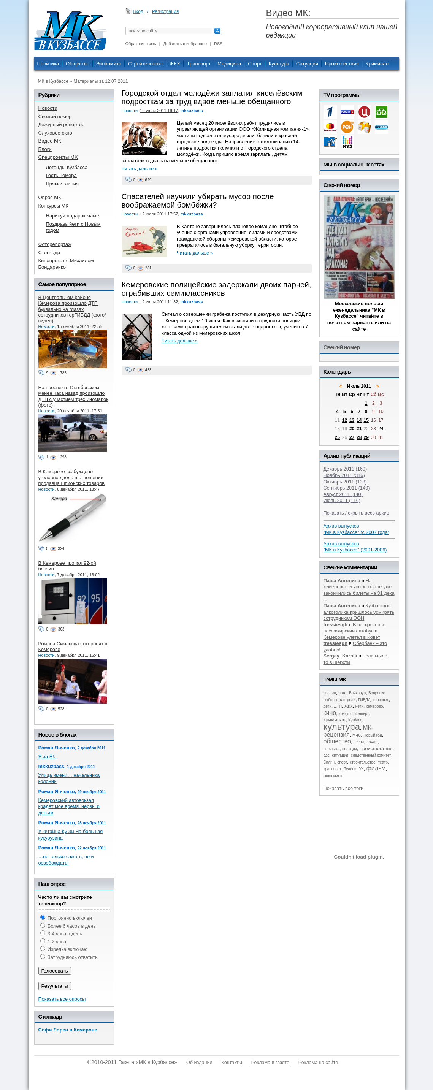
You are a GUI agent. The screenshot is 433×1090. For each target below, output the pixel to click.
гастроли (347, 700)
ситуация (340, 755)
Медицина (229, 64)
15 (365, 420)
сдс (327, 755)
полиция (349, 749)
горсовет (381, 700)
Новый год (372, 735)
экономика (333, 776)
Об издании (199, 1062)
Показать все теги (344, 788)
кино (330, 713)
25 (337, 437)
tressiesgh (336, 624)
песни (359, 742)
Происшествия (342, 64)
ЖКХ (175, 64)
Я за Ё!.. (47, 756)
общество (337, 741)
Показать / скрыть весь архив (356, 513)
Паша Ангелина (342, 580)
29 (365, 437)
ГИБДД (364, 700)
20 (351, 428)
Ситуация (307, 64)
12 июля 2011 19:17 (159, 110)
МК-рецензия (349, 731)
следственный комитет (371, 755)
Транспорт (199, 64)
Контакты (231, 1062)
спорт (342, 762)
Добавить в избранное (185, 43)
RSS (218, 43)
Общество (77, 64)
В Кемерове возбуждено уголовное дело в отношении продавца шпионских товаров (71, 477)
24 (380, 428)
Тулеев (350, 769)
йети (359, 706)
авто (342, 693)
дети (327, 706)
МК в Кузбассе (53, 81)
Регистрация (165, 11)
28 (359, 437)
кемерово (374, 706)
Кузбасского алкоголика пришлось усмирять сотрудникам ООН (359, 612)
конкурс (345, 713)
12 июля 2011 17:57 (159, 214)
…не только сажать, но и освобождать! (66, 860)
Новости (130, 110)
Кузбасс (355, 720)
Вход (138, 11)
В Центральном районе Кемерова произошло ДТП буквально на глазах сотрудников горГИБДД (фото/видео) (72, 309)
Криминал (377, 64)
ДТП (338, 706)
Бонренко (376, 693)
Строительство (145, 64)
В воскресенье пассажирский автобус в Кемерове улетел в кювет (354, 631)
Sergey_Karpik (340, 656)
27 (351, 437)
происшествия (376, 748)
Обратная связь (140, 43)
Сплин (329, 762)
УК (361, 769)
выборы (331, 700)
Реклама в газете (270, 1062)
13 (351, 420)
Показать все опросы (62, 999)
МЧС (356, 735)
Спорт (255, 64)
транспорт (332, 769)
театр (383, 762)
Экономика (108, 64)
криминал (335, 719)
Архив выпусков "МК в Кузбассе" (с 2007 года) (357, 529)
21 (359, 428)
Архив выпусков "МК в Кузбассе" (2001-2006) (355, 547)
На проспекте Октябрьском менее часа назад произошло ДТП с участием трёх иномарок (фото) (73, 396)
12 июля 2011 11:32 (159, 301)
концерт (362, 713)
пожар (371, 742)
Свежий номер (342, 347)
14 (359, 420)
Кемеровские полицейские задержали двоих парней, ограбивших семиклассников (216, 288)
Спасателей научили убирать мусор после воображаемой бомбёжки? (198, 200)
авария (330, 693)
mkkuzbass (191, 110)
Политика (48, 64)
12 (344, 420)
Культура (279, 64)
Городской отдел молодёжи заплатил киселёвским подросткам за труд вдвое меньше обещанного (212, 97)
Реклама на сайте (318, 1062)
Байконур (357, 693)
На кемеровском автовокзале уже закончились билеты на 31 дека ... (359, 590)
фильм (376, 768)
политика (332, 749)
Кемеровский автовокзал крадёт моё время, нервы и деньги (69, 806)
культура (342, 726)
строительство (362, 762)
